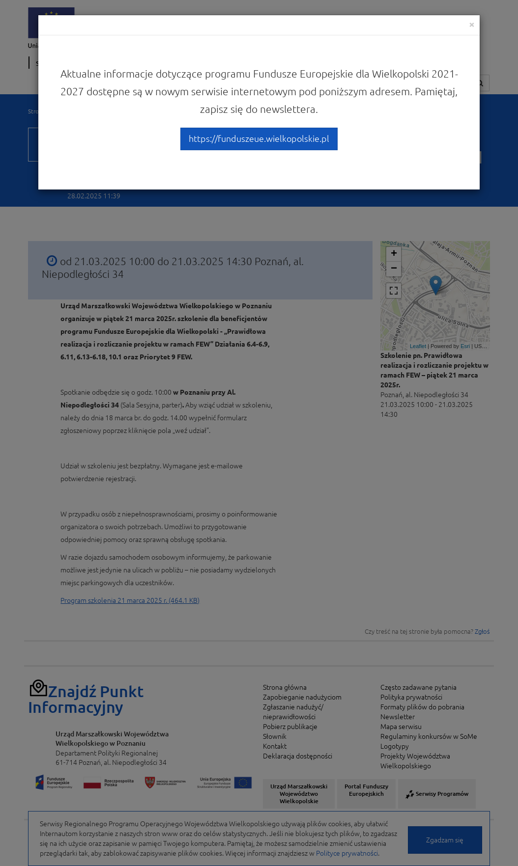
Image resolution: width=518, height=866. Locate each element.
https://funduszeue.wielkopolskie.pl (259, 138)
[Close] (472, 24)
